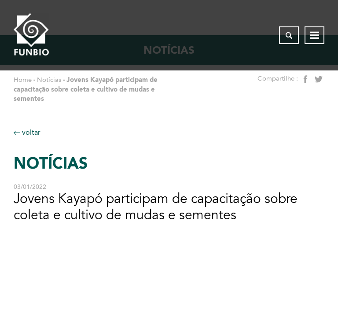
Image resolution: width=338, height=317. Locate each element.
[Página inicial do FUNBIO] (31, 35)
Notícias (49, 80)
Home (23, 80)
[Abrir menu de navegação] (314, 35)
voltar (27, 132)
